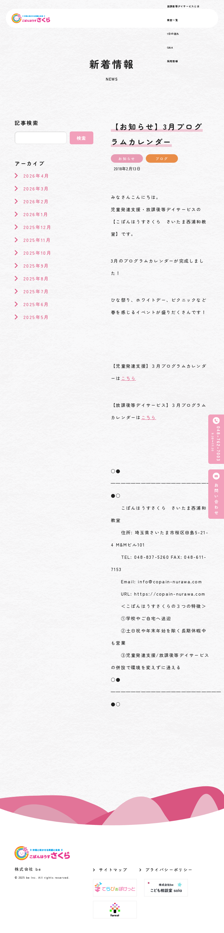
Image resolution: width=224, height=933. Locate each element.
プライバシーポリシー (169, 870)
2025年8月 (36, 278)
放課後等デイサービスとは (183, 6)
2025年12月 (37, 226)
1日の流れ (173, 33)
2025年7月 (36, 291)
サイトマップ (113, 870)
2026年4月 (36, 175)
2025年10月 (37, 252)
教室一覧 (172, 20)
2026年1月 (36, 214)
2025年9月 (36, 265)
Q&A (170, 47)
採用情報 (172, 61)
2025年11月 (37, 239)
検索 (82, 138)
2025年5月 (36, 316)
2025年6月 (36, 304)
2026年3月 (36, 188)
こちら (128, 378)
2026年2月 (36, 201)
